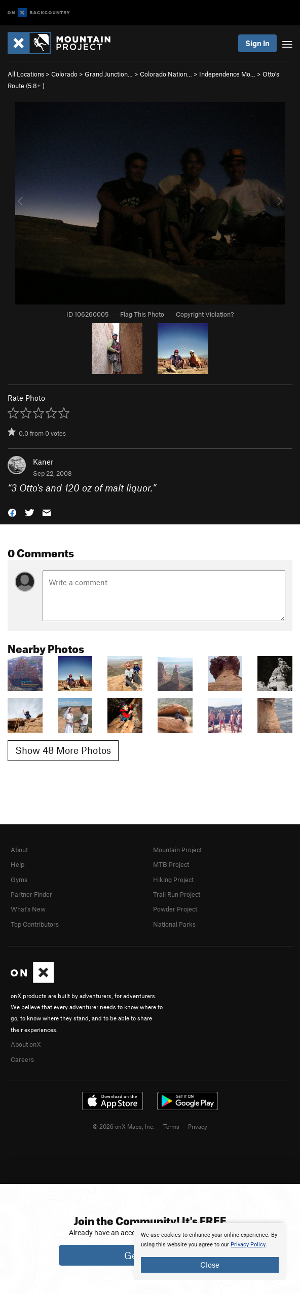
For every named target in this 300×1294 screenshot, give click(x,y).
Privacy (197, 1126)
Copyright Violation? (205, 314)
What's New (28, 909)
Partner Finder (31, 894)
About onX (26, 1044)
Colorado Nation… (166, 74)
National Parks (174, 924)
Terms (171, 1126)
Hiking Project (173, 880)
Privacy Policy (248, 1244)
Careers (22, 1059)
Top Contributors (35, 924)
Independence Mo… (227, 74)
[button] (12, 511)
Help (17, 864)
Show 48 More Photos (63, 750)
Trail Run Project (176, 894)
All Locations (26, 74)
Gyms (19, 880)
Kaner (43, 461)
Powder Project (175, 909)
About (19, 850)
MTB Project (171, 864)
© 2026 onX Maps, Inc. (124, 1126)
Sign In (257, 43)
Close (209, 1264)
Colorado (64, 74)
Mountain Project (177, 850)
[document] (210, 1251)
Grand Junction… (109, 74)
